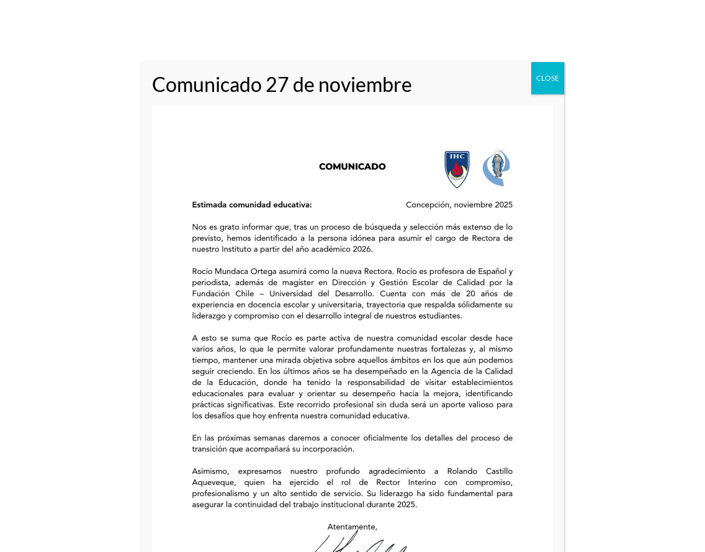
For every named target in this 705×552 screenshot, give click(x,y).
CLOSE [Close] (547, 78)
